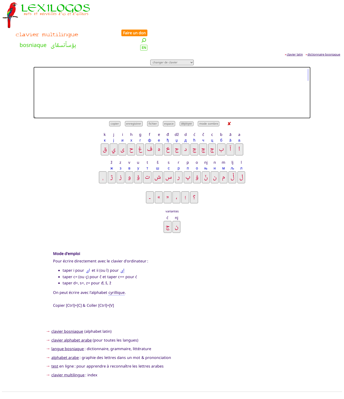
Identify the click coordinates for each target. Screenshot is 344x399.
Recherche (113, 378)
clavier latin (295, 32)
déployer (186, 101)
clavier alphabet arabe (71, 317)
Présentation (190, 378)
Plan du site (164, 378)
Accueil (92, 378)
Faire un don (327, 5)
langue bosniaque (67, 326)
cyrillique (116, 270)
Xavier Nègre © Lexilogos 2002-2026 (172, 386)
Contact (217, 378)
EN (337, 20)
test (54, 343)
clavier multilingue (68, 352)
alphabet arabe (65, 335)
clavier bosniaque (67, 308)
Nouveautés (138, 378)
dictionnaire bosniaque (323, 32)
